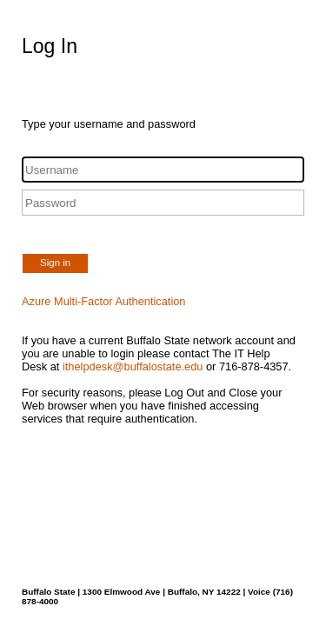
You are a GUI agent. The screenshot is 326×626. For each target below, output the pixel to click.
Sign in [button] (55, 262)
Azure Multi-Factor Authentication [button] (104, 301)
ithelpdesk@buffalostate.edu (133, 366)
